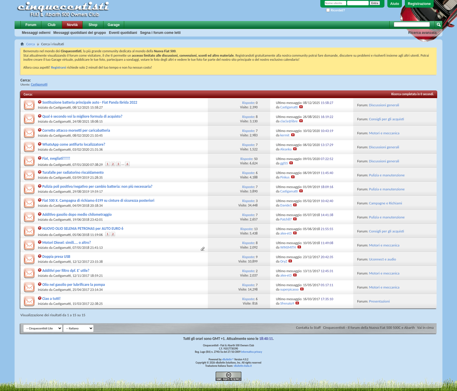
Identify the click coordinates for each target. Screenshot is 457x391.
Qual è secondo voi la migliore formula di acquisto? (82, 116)
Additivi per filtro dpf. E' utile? (65, 270)
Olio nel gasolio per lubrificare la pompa (73, 284)
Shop (93, 25)
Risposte (248, 103)
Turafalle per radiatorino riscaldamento (73, 172)
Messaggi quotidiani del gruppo (79, 33)
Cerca (30, 44)
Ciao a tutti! (51, 298)
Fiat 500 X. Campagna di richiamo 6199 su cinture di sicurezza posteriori (98, 200)
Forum (30, 25)
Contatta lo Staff (308, 327)
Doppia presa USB (56, 256)
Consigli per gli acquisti (386, 119)
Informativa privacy (251, 351)
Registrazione (419, 4)
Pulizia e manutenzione (387, 175)
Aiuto (394, 4)
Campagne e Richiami (385, 203)
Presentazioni (379, 301)
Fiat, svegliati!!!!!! (56, 158)
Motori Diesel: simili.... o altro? (66, 242)
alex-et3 (286, 233)
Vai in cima (425, 327)
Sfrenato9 (287, 303)
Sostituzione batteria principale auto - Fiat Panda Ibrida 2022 (89, 102)
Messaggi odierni (36, 33)
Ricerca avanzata (422, 33)
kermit (285, 135)
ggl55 (284, 163)
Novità (72, 25)
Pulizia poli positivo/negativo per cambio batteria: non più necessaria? (97, 186)
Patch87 (286, 219)
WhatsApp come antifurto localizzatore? (73, 144)
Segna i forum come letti (160, 33)
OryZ (283, 261)
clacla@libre (289, 121)
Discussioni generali (384, 105)
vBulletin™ (228, 359)
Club (52, 25)
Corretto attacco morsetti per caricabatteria (76, 130)
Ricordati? (335, 10)
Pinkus (285, 177)
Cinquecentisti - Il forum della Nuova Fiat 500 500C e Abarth (369, 327)
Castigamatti (62, 107)
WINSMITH (288, 247)
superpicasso (289, 289)
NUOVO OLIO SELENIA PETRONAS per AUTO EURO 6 (82, 228)
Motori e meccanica (384, 133)
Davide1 (286, 205)
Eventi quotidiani (123, 33)
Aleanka (286, 149)
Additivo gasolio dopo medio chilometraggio (77, 214)
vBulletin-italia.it (243, 365)
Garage (113, 25)
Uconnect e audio (382, 259)
